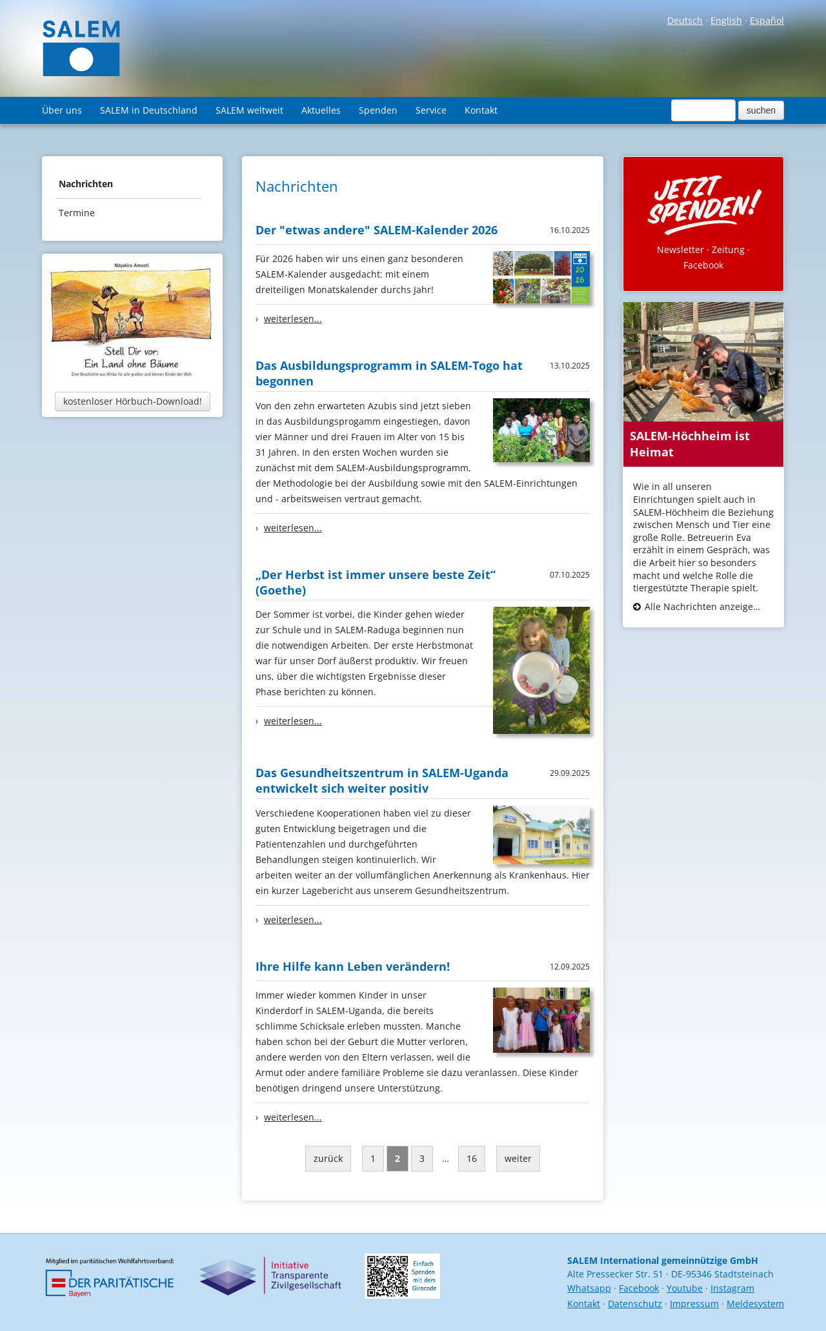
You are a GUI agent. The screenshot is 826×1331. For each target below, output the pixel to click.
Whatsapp (589, 1288)
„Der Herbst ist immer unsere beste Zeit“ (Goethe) (376, 582)
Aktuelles (321, 110)
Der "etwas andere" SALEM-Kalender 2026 (377, 230)
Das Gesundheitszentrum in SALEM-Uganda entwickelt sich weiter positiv (382, 780)
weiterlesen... (293, 318)
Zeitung (728, 249)
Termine (77, 213)
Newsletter (680, 249)
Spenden (378, 110)
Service (431, 110)
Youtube (685, 1288)
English (726, 20)
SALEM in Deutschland (148, 110)
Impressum (694, 1303)
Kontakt (481, 110)
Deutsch (685, 20)
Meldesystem (755, 1303)
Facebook (703, 265)
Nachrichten (86, 184)
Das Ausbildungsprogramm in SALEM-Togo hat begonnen (389, 373)
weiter (518, 1158)
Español (767, 20)
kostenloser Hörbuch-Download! (132, 401)
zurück (328, 1158)
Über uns (62, 110)
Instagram (732, 1288)
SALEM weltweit (249, 110)
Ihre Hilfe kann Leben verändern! (353, 966)
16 (472, 1158)
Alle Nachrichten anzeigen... (704, 606)
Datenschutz (635, 1303)
